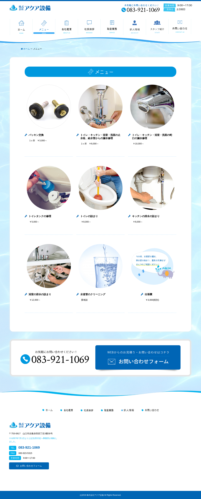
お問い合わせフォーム (29, 466)
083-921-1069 (29, 447)
